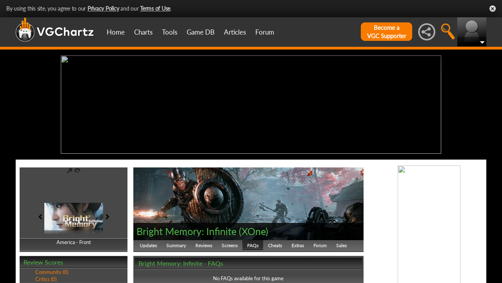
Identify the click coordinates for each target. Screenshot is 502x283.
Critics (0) (45, 279)
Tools (169, 32)
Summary (176, 245)
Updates (148, 245)
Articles (235, 32)
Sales (341, 245)
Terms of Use (155, 8)
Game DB (201, 32)
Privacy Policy (103, 8)
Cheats (275, 245)
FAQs (252, 245)
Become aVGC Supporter (386, 31)
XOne (254, 231)
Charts (143, 32)
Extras (297, 245)
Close (492, 9)
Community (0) (51, 272)
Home (116, 32)
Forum (264, 32)
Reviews (203, 245)
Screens (230, 245)
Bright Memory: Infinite (186, 231)
